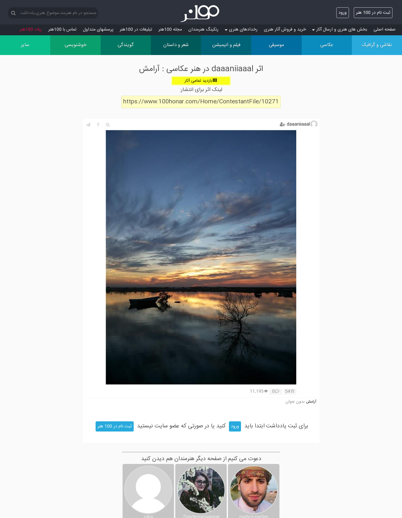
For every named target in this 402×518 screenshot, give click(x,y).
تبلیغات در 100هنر (136, 29)
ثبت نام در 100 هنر (373, 13)
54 (289, 392)
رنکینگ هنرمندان (203, 29)
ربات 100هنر (31, 29)
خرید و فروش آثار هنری (285, 29)
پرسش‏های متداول (98, 29)
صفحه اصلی (384, 29)
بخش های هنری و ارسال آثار (339, 29)
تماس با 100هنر (62, 29)
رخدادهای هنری (241, 29)
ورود (342, 13)
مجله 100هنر (170, 29)
